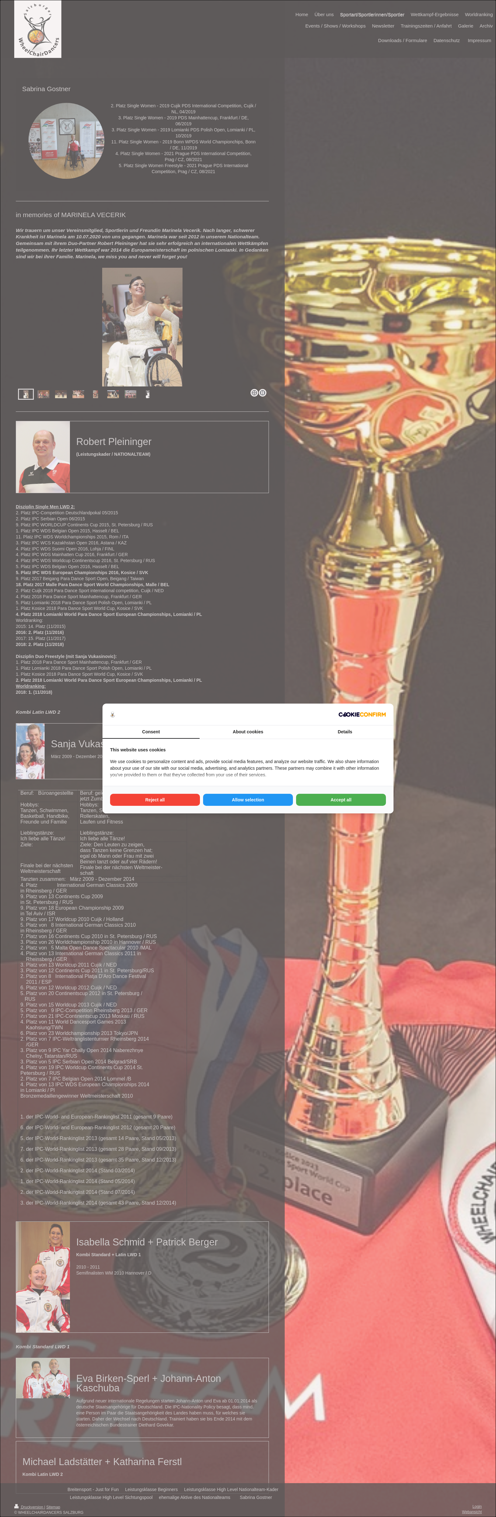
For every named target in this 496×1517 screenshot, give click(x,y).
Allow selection (248, 799)
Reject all (154, 799)
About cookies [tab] (248, 731)
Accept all (341, 799)
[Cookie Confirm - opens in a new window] (362, 714)
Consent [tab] (151, 731)
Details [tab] (345, 731)
